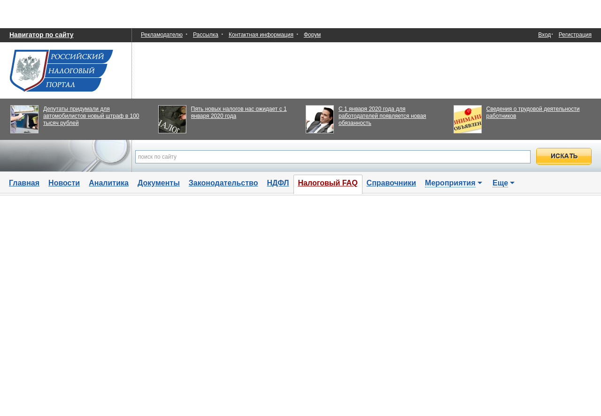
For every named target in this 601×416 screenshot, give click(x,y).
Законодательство (223, 183)
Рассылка (205, 34)
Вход (544, 35)
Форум (312, 34)
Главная (24, 183)
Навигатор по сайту (41, 35)
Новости (64, 183)
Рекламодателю (162, 34)
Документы (159, 183)
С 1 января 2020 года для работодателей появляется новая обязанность (382, 116)
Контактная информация (261, 34)
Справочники (391, 183)
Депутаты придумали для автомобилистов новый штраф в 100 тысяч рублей (91, 116)
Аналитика (109, 183)
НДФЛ (278, 183)
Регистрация (575, 34)
